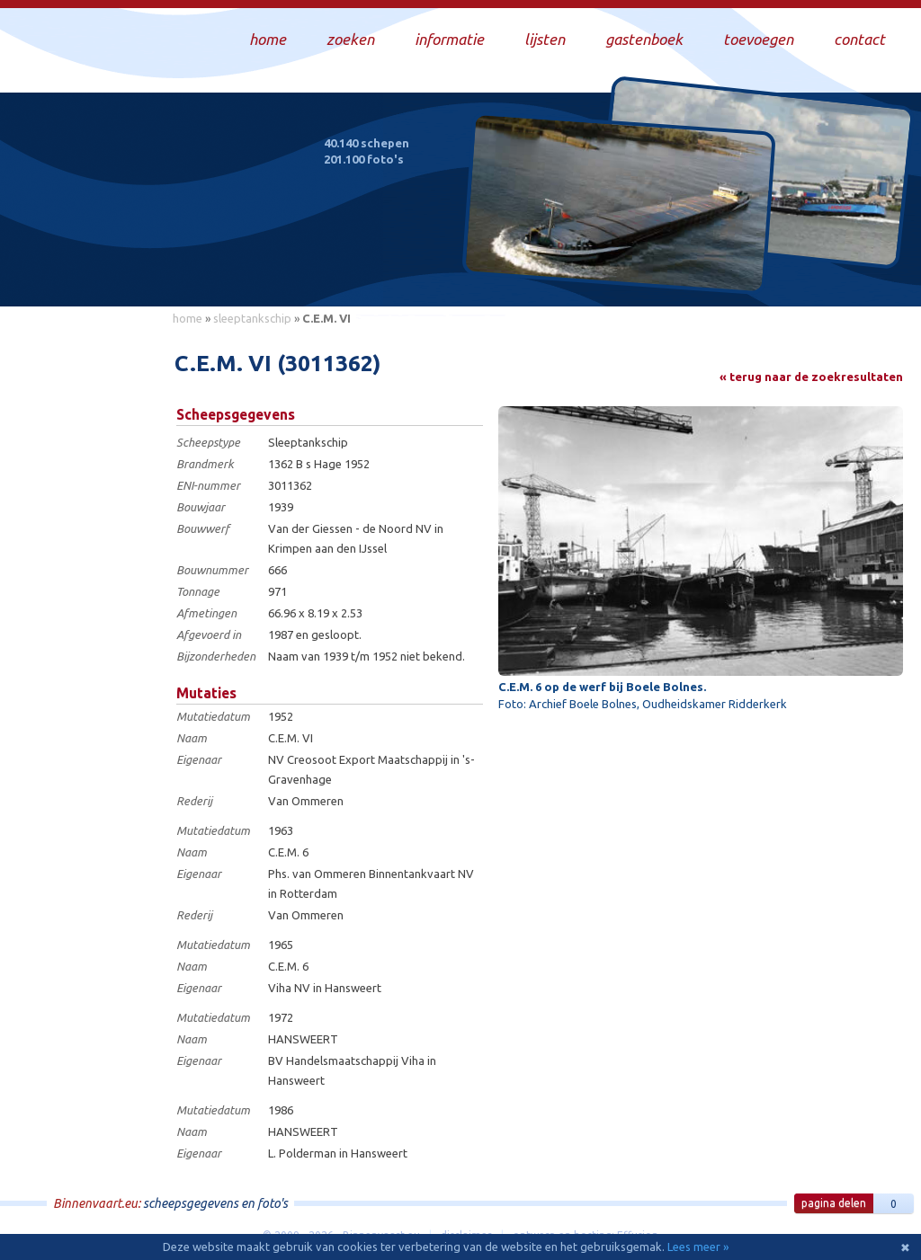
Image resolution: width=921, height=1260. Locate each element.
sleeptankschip (252, 318)
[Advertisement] (81, 603)
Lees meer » (698, 1246)
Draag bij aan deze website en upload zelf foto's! (754, 274)
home (187, 318)
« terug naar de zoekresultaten (811, 376)
